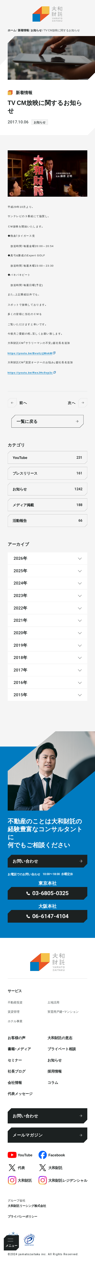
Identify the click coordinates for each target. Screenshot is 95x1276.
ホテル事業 (15, 1021)
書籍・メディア (19, 1048)
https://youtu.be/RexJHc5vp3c (30, 372)
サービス (15, 990)
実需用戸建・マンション (63, 1011)
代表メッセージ (20, 1093)
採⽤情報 (55, 1071)
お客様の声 (16, 1037)
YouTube (47, 457)
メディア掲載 (47, 505)
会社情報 (15, 1082)
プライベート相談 (62, 1048)
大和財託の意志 (60, 1037)
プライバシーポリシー (22, 1216)
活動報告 (47, 520)
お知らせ (40, 122)
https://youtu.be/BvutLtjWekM (30, 353)
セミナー (15, 1060)
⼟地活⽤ (53, 1002)
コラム (53, 1082)
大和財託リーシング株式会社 (27, 1205)
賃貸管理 (14, 1011)
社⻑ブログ (16, 1071)
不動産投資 (15, 1002)
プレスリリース (47, 473)
